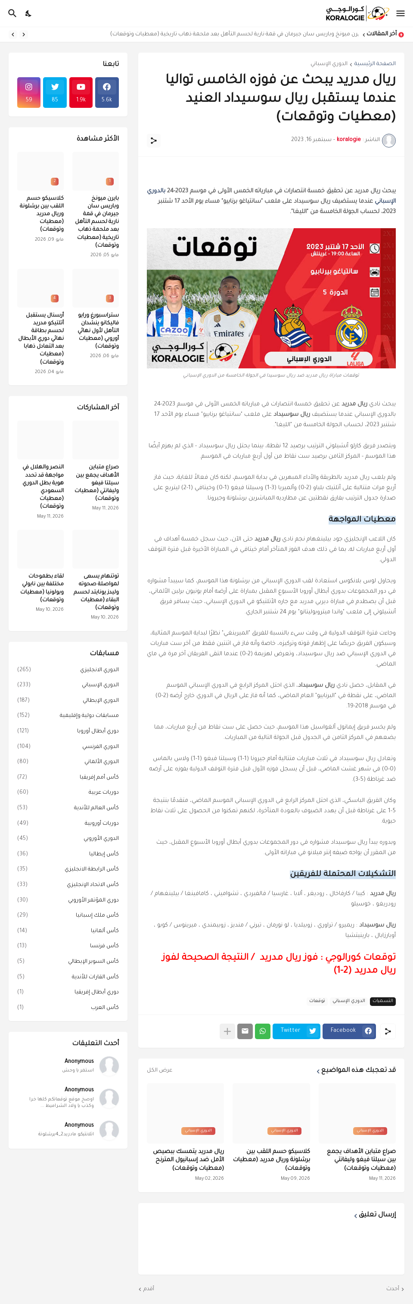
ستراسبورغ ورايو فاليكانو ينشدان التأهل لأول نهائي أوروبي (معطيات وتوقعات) (98, 331)
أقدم (148, 1289)
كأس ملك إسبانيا (68, 916)
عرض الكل (159, 1071)
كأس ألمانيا (68, 931)
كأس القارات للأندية (68, 978)
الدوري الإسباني (329, 64)
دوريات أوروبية (68, 824)
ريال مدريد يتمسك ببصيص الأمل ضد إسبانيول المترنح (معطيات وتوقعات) (188, 1160)
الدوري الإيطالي (68, 701)
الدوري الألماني (68, 762)
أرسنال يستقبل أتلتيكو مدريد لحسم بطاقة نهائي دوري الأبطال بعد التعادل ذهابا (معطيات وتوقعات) (41, 339)
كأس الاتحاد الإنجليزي (68, 885)
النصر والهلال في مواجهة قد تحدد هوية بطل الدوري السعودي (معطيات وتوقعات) (43, 487)
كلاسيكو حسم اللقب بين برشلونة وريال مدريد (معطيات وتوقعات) (271, 1160)
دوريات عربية (68, 793)
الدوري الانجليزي (68, 670)
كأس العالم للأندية (68, 808)
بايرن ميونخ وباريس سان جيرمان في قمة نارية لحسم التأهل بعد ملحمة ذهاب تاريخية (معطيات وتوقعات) (232, 34)
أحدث (392, 1289)
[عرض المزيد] (227, 1031)
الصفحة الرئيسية (375, 64)
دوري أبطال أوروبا (68, 732)
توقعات (317, 1001)
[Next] (13, 34)
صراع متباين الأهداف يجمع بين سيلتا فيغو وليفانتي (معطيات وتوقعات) (361, 1160)
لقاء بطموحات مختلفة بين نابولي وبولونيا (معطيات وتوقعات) (42, 588)
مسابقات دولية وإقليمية (68, 716)
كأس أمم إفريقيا (68, 778)
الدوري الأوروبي (68, 839)
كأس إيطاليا (68, 855)
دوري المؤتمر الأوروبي (68, 901)
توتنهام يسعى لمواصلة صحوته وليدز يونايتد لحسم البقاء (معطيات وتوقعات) (96, 592)
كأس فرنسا (68, 947)
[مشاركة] (154, 141)
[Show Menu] (401, 13)
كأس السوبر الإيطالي (68, 962)
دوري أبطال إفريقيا (68, 993)
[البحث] (11, 13)
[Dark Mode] (29, 13)
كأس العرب (68, 1008)
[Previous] (23, 34)
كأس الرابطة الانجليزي (68, 870)
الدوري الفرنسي (68, 747)
